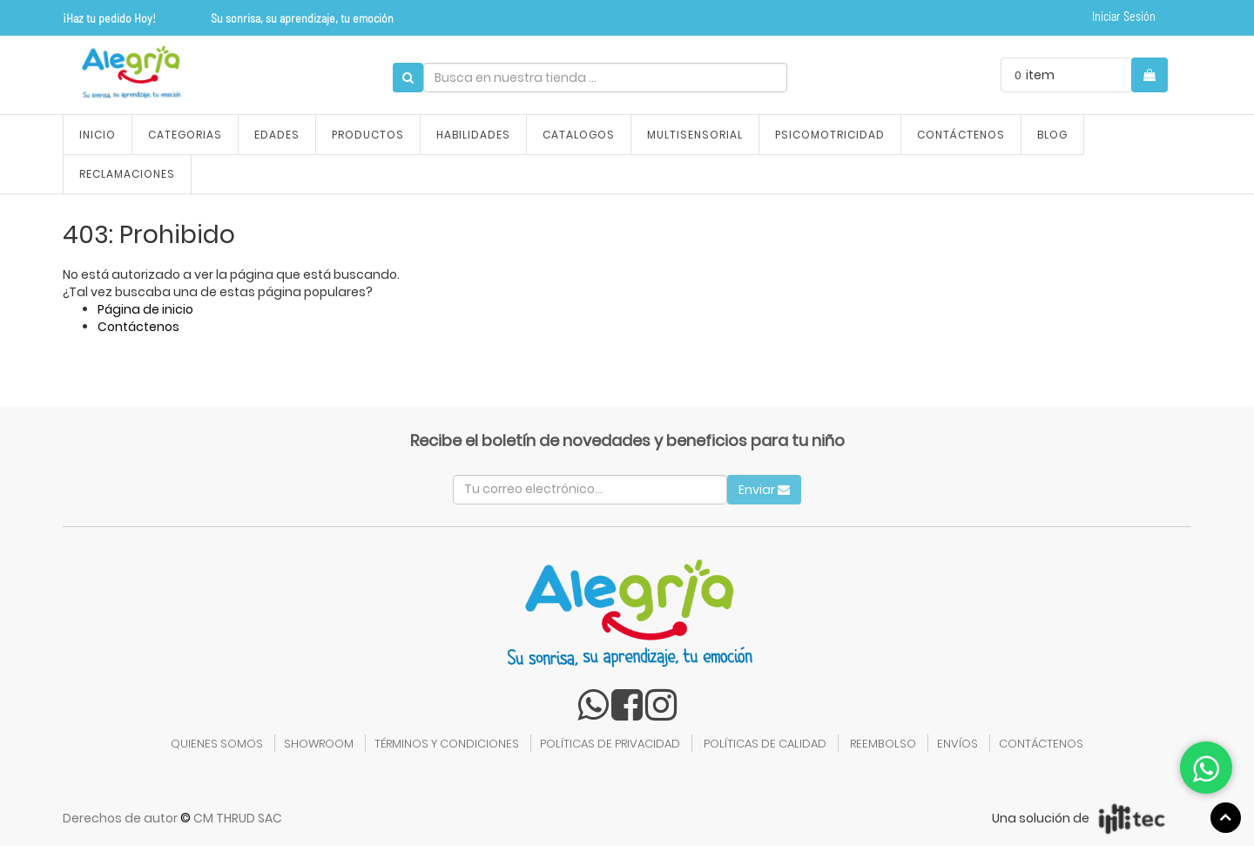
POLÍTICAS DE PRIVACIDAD (610, 743)
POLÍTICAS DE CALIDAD (765, 743)
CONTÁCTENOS (1041, 743)
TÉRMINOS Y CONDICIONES (446, 743)
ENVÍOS (957, 743)
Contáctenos (138, 326)
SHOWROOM (319, 743)
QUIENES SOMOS (217, 743)
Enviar (764, 489)
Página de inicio (145, 309)
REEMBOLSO (883, 743)
